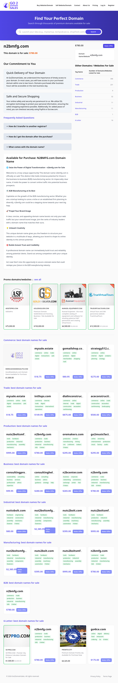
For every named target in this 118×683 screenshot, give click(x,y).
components (47, 521)
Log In (103, 5)
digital (37, 356)
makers (78, 444)
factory (99, 444)
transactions (45, 356)
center (74, 483)
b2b (36, 447)
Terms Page (107, 676)
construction (67, 406)
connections (77, 480)
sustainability (11, 477)
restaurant (100, 637)
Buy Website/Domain (45, 5)
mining (77, 442)
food (92, 637)
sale (53, 356)
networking (67, 480)
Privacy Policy (95, 676)
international (49, 406)
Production (79, 91)
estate (37, 359)
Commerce (79, 79)
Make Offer (108, 46)
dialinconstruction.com (78, 396)
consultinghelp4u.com (49, 472)
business (47, 442)
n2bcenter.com (72, 472)
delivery (106, 634)
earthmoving (67, 409)
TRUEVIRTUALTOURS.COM (99, 308)
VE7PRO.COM (10, 650)
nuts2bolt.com (72, 510)
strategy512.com (102, 348)
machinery (75, 521)
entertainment (96, 442)
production (10, 442)
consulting (21, 477)
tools (8, 439)
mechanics (10, 447)
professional (11, 483)
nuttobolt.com (16, 510)
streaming (101, 439)
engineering (19, 515)
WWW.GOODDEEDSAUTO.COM (16, 369)
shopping (77, 359)
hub (79, 483)
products (66, 356)
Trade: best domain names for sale (22, 387)
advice (19, 483)
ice (100, 639)
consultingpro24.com (20, 472)
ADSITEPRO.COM (12, 308)
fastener (9, 524)
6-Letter (78, 120)
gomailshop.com (74, 348)
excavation (77, 406)
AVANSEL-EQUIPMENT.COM (72, 308)
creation (75, 439)
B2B (76, 114)
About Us (86, 5)
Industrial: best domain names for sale (25, 502)
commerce (38, 353)
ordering (94, 639)
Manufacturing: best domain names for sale (27, 542)
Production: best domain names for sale (25, 425)
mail (64, 362)
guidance (38, 483)
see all (37, 279)
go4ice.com (98, 629)
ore (64, 444)
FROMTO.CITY (67, 650)
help (52, 483)
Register (111, 5)
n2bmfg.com (16, 46)
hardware (15, 439)
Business (78, 96)
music (93, 444)
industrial (19, 442)
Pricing (95, 5)
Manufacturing (80, 108)
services (17, 480)
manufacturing (12, 444)
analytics (108, 356)
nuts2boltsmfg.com (19, 434)
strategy (102, 359)
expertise (10, 485)
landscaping (106, 406)
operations (38, 409)
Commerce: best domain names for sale (25, 340)
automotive (67, 524)
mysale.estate (43, 348)
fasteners (38, 524)
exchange (66, 483)
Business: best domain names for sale (24, 464)
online (46, 353)
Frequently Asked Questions (19, 117)
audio (106, 444)
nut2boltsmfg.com (46, 510)
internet (94, 356)
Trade (77, 85)
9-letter (65, 447)
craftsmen (71, 444)
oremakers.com (73, 434)
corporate (74, 477)
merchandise (67, 359)
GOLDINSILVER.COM (41, 308)
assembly (22, 444)
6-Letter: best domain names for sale (24, 620)
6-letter (42, 447)
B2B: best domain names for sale (21, 582)
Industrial (78, 102)
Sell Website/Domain (63, 5)
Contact (77, 5)
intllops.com (42, 396)
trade (52, 353)
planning (94, 359)
